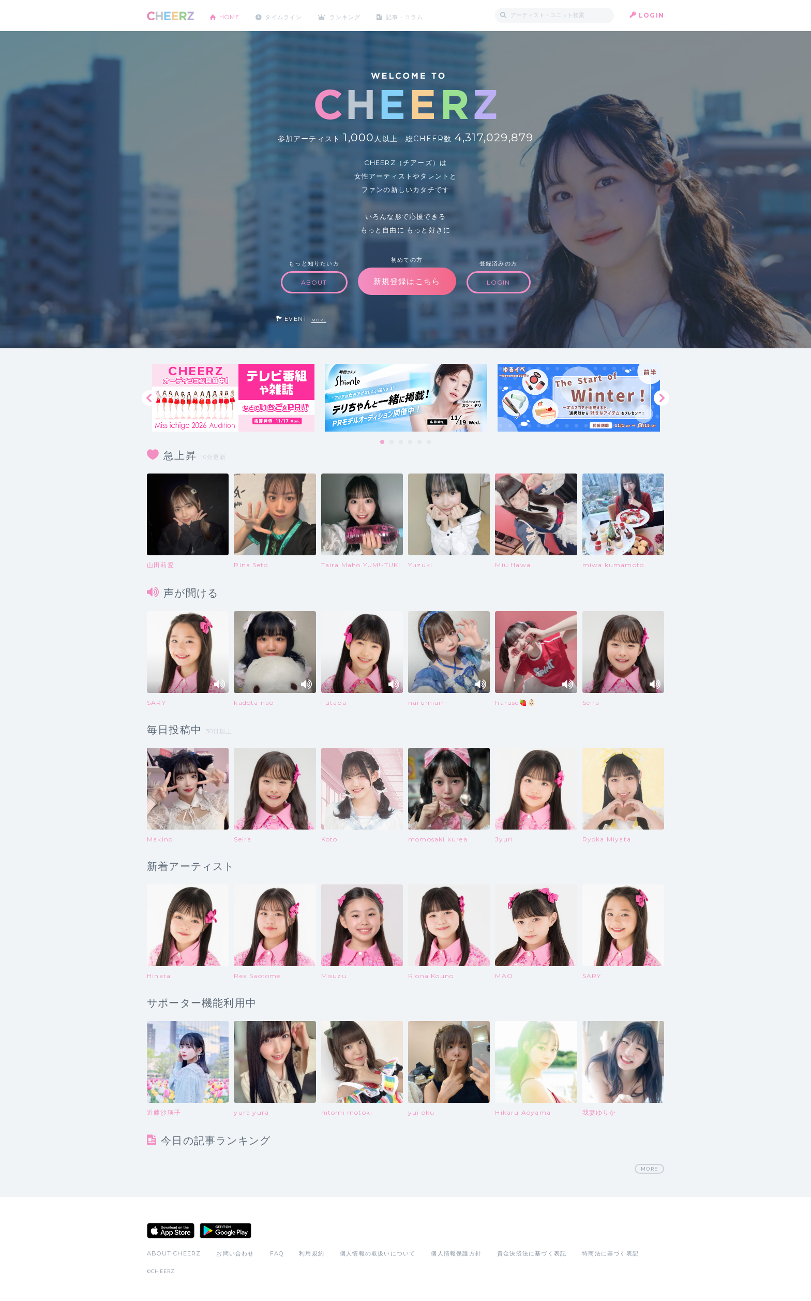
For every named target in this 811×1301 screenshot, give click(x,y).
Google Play (225, 1231)
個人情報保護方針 (456, 1254)
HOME (231, 15)
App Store (170, 1231)
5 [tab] (420, 442)
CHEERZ (170, 15)
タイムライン (288, 15)
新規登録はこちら (407, 281)
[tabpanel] (233, 398)
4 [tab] (410, 442)
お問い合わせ (235, 1254)
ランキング (354, 15)
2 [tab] (392, 442)
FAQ (277, 1254)
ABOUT (314, 282)
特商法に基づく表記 (610, 1254)
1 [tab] (382, 442)
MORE (318, 320)
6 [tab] (429, 442)
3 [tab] (401, 442)
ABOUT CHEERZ (174, 1254)
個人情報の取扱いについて (377, 1254)
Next (661, 398)
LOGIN (651, 15)
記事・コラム (417, 15)
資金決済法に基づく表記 (531, 1254)
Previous (149, 398)
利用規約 (311, 1254)
